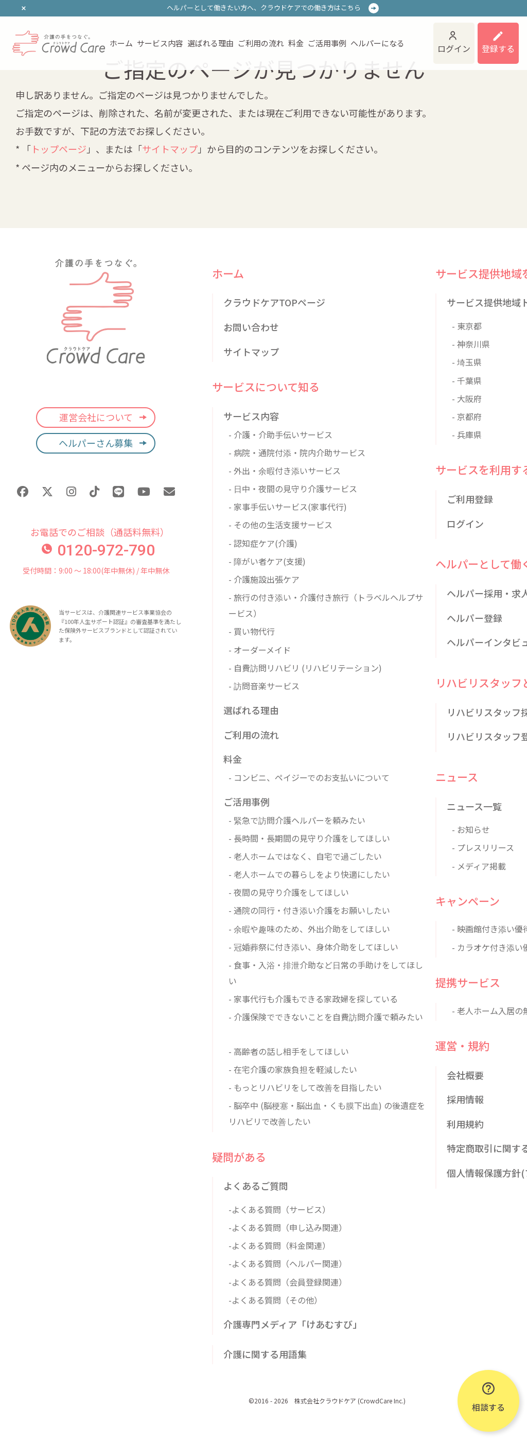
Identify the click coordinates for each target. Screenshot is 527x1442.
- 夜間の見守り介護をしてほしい (289, 892)
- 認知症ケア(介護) (263, 543)
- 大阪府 (467, 398)
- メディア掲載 (479, 866)
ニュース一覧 (474, 806)
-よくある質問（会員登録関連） (288, 1282)
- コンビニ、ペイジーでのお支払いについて (309, 777)
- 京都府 (467, 416)
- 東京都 (467, 326)
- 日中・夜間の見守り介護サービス (293, 488)
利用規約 (465, 1124)
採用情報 (465, 1099)
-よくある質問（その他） (275, 1300)
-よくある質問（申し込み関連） (288, 1227)
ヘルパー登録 (474, 617)
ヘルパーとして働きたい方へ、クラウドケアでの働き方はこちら (264, 7)
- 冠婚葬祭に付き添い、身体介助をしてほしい (313, 947)
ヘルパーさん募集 (96, 442)
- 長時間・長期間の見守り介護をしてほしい (309, 838)
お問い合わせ (251, 327)
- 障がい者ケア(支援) (267, 561)
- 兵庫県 (467, 434)
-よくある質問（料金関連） (279, 1245)
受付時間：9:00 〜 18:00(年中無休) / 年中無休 (96, 570)
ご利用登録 (470, 499)
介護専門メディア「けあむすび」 (292, 1324)
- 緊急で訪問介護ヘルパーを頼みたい (297, 820)
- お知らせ (471, 829)
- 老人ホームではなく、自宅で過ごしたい (305, 856)
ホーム (121, 43)
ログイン (453, 48)
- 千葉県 (467, 380)
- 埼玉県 (467, 362)
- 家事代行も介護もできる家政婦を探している (313, 999)
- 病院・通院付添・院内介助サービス (297, 452)
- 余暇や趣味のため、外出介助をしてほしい (309, 929)
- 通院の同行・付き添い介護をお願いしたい (309, 910)
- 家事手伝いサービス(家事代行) (288, 506)
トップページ (58, 148)
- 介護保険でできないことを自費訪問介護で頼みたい (326, 1017)
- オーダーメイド (260, 650)
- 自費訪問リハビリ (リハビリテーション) (305, 668)
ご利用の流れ (261, 43)
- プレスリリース (483, 847)
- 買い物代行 (252, 631)
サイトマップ (170, 148)
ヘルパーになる (377, 43)
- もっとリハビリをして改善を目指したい (305, 1087)
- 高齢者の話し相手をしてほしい (289, 1051)
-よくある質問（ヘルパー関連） (288, 1263)
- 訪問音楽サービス (264, 686)
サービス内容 (160, 43)
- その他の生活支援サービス (280, 524)
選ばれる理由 (210, 43)
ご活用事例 (327, 43)
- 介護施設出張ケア (264, 579)
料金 (296, 43)
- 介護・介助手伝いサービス (280, 434)
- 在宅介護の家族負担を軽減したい (293, 1069)
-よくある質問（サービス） (279, 1209)
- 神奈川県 (471, 344)
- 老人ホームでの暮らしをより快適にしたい (309, 874)
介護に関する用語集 (265, 1354)
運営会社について (96, 417)
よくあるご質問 (255, 1185)
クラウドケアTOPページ (274, 302)
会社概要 (465, 1075)
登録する (498, 48)
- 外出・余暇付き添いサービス (285, 470)
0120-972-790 (98, 550)
